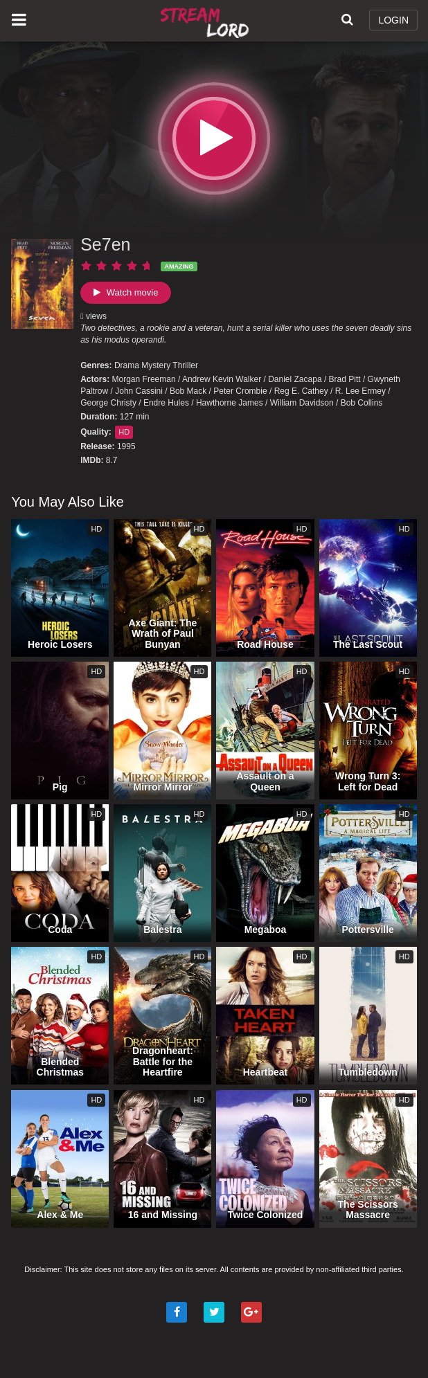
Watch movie (125, 292)
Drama (126, 365)
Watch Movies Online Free (207, 20)
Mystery (155, 365)
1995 (126, 446)
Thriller (185, 365)
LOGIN (393, 20)
